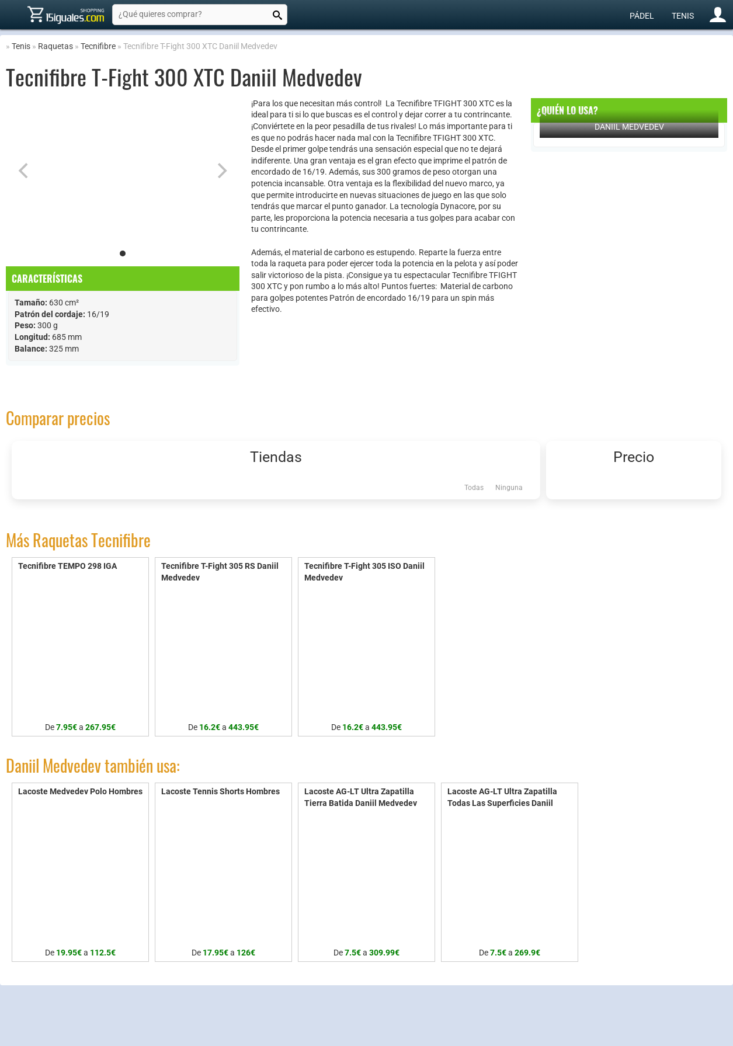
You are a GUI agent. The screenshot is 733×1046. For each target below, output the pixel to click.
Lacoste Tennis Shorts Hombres (220, 791)
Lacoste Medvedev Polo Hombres (80, 791)
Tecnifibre (98, 46)
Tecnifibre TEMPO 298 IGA (67, 566)
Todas (474, 488)
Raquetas (55, 46)
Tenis (683, 15)
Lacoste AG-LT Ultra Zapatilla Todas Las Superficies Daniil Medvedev (502, 803)
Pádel (642, 15)
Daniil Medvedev (629, 126)
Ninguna (509, 488)
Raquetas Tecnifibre (92, 540)
